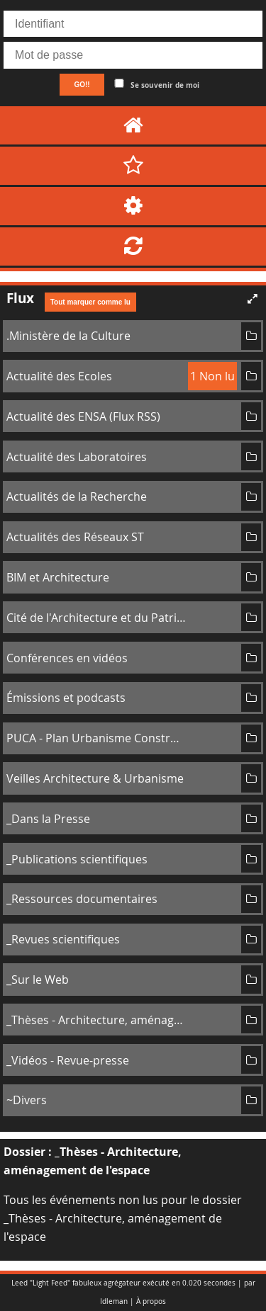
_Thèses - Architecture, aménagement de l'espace (96, 1020)
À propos (151, 1301)
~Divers (26, 1100)
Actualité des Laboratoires (76, 457)
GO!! (81, 85)
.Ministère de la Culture (68, 336)
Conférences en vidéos (67, 658)
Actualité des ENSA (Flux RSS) (83, 416)
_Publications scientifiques (77, 859)
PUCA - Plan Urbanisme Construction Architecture (96, 738)
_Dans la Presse (48, 819)
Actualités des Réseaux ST (75, 537)
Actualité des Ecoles (59, 376)
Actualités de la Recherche (76, 496)
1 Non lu (212, 376)
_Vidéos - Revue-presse (67, 1060)
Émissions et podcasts (66, 697)
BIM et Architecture (57, 577)
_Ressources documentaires (81, 899)
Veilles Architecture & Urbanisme (95, 778)
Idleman (114, 1301)
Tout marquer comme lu (90, 302)
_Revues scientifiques (63, 939)
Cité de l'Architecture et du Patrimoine (96, 617)
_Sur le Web (37, 979)
